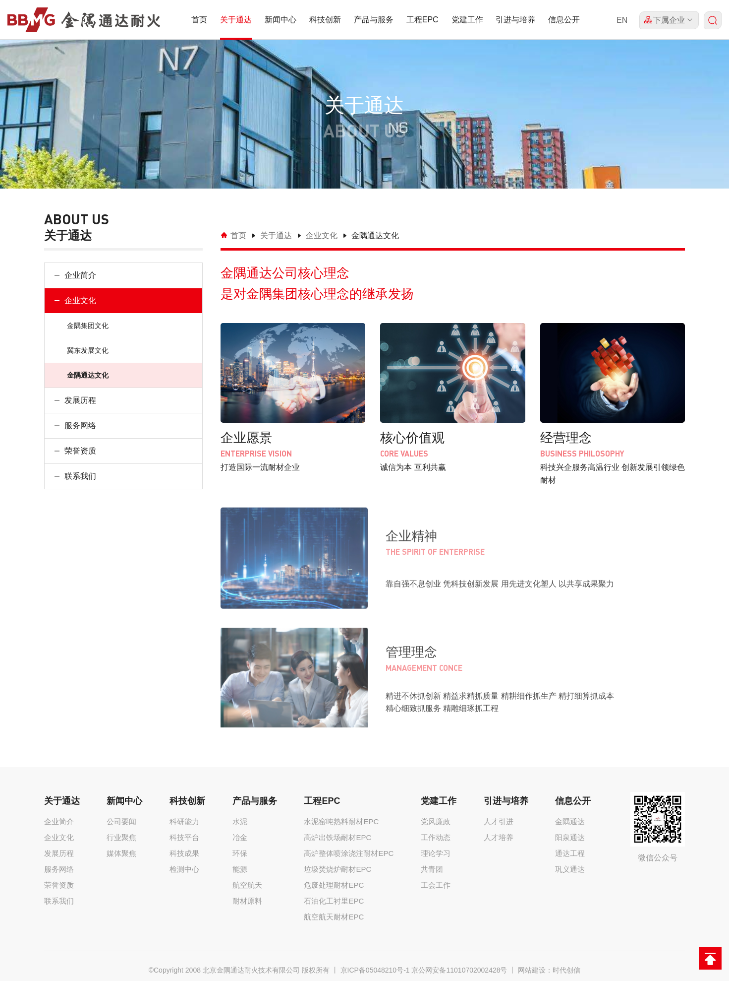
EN (622, 20)
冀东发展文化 (88, 350)
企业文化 (80, 300)
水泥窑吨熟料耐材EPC (341, 821)
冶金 (239, 837)
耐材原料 (247, 901)
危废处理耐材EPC (334, 885)
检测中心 (184, 869)
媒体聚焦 (121, 853)
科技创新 (325, 19)
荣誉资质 (80, 451)
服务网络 (80, 425)
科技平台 (184, 837)
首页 (199, 19)
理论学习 (435, 853)
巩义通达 (570, 869)
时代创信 (566, 970)
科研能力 (184, 821)
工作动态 (435, 837)
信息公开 (564, 19)
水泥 (239, 821)
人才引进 (498, 821)
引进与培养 (515, 19)
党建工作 (467, 19)
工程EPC (422, 19)
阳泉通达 (570, 837)
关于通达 (236, 19)
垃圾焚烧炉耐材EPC (337, 869)
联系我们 (80, 476)
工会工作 (435, 885)
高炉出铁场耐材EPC (337, 837)
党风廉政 (435, 821)
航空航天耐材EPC (334, 917)
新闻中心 (280, 19)
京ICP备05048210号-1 (375, 970)
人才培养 (498, 837)
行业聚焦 (121, 837)
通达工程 (570, 853)
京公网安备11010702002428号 (459, 970)
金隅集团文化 (88, 325)
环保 (239, 853)
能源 (239, 869)
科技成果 (184, 853)
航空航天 (247, 885)
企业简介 (80, 275)
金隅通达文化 (88, 375)
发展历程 (80, 400)
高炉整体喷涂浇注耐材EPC (348, 853)
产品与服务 (373, 19)
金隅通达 (570, 821)
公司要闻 (121, 821)
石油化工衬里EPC (334, 901)
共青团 (432, 869)
